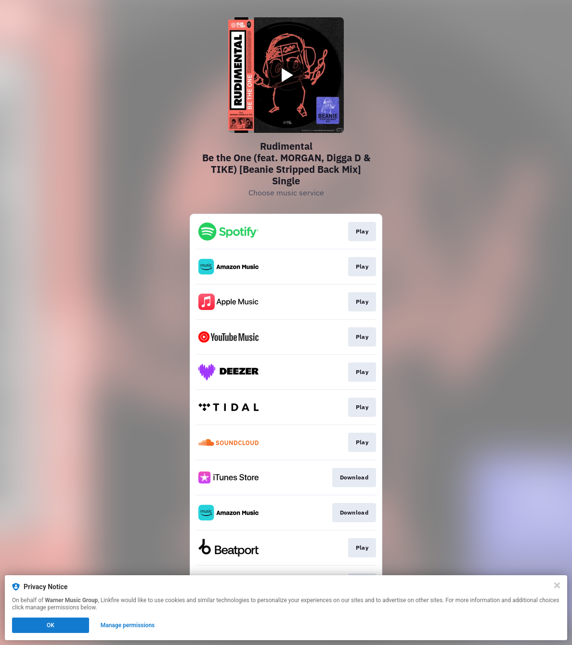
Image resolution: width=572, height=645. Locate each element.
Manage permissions (128, 625)
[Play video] (286, 75)
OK (50, 625)
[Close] (557, 585)
